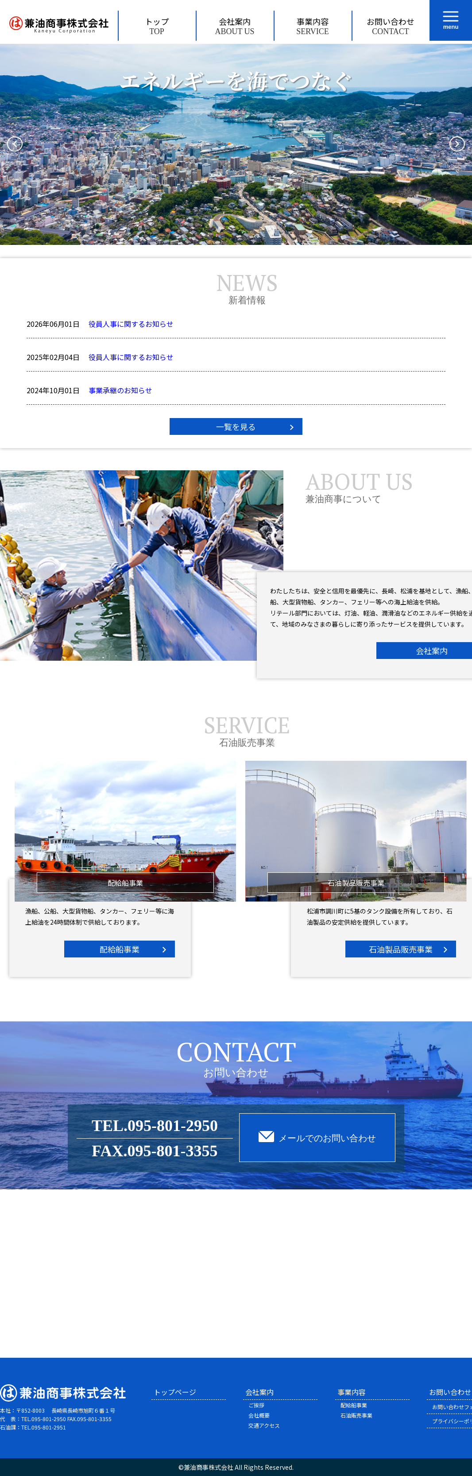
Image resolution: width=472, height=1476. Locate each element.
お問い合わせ (390, 25)
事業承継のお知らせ (120, 390)
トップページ (175, 1392)
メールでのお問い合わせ (327, 1138)
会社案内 (235, 25)
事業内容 (312, 25)
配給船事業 (119, 949)
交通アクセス (264, 1425)
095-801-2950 (173, 1126)
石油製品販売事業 (401, 949)
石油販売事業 (356, 1415)
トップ (157, 25)
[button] (15, 144)
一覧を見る (236, 426)
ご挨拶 (256, 1405)
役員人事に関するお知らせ (131, 323)
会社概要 (259, 1415)
